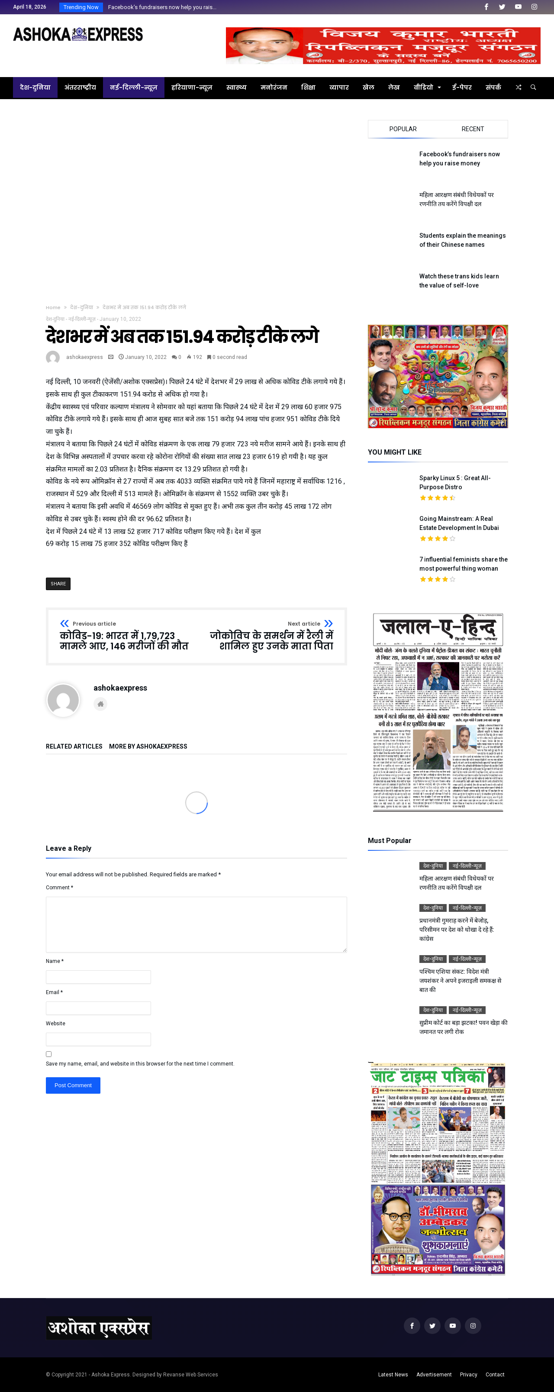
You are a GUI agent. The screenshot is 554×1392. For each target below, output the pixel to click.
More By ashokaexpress (148, 746)
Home (53, 307)
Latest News (393, 1375)
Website (55, 1024)
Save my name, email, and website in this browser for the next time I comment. (140, 1064)
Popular (403, 129)
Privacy (468, 1375)
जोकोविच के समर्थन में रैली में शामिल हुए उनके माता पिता (267, 636)
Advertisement (434, 1375)
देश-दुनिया (81, 307)
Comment (59, 888)
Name (55, 961)
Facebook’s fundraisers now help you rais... (160, 7)
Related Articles (74, 746)
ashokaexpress (84, 357)
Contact (495, 1375)
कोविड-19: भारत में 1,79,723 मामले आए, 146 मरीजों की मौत (125, 636)
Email (54, 992)
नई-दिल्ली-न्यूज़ (82, 319)
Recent (473, 129)
